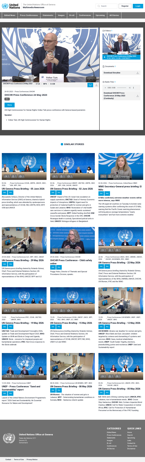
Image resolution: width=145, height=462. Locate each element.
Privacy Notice (32, 459)
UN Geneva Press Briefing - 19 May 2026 (23, 323)
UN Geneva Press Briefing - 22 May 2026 (119, 262)
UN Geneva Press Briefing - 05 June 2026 (23, 188)
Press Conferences (29, 15)
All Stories (114, 15)
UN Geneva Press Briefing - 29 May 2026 (23, 260)
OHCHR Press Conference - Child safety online (71, 262)
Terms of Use (132, 446)
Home (129, 432)
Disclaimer (131, 449)
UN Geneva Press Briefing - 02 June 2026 (71, 188)
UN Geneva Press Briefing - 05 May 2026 (119, 388)
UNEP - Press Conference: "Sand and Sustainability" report (21, 388)
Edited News (9, 15)
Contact (8, 459)
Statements (48, 15)
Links (129, 440)
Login (138, 6)
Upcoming (100, 15)
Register (125, 6)
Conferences (85, 15)
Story (9, 105)
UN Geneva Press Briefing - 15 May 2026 (71, 323)
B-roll (71, 15)
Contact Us (131, 443)
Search (130, 435)
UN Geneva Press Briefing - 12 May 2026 (119, 323)
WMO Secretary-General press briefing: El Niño (120, 188)
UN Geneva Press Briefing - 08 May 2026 (71, 386)
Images (61, 15)
